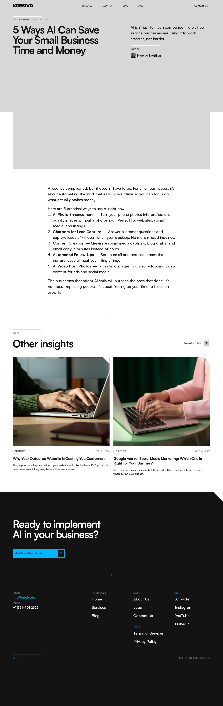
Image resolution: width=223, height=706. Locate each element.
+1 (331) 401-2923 (25, 607)
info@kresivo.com (25, 597)
